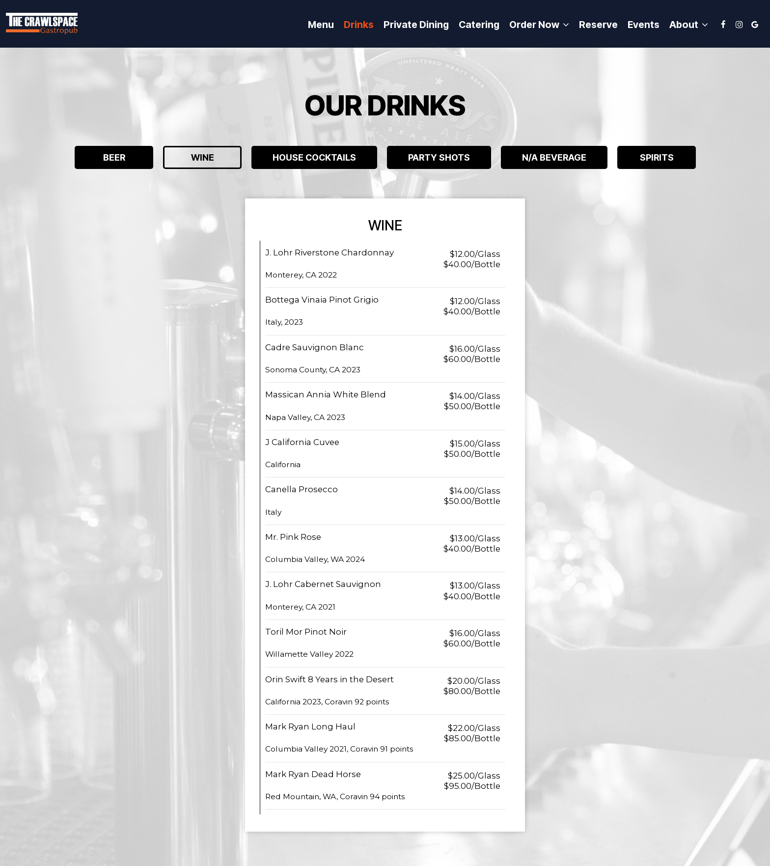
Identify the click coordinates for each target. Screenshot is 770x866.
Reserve (598, 24)
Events (644, 24)
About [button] (688, 25)
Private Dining (416, 24)
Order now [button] (539, 25)
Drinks (359, 24)
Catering (479, 24)
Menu (321, 24)
